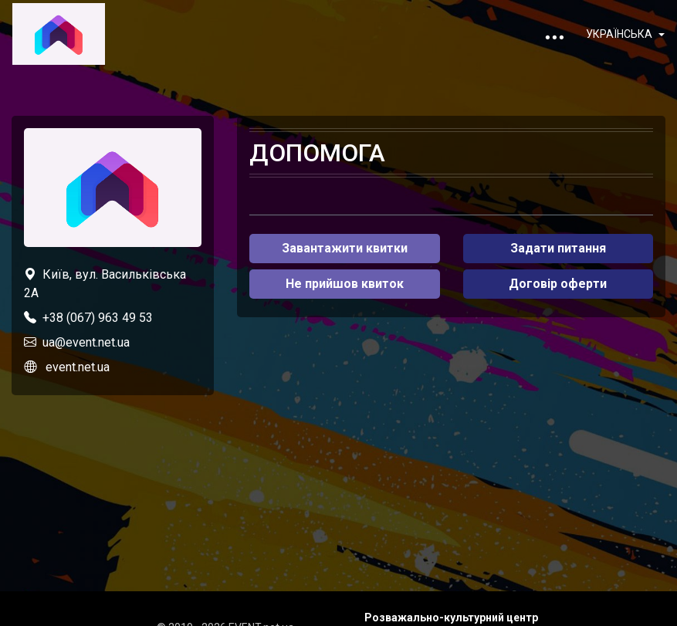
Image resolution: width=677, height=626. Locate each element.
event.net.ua (78, 367)
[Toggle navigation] (554, 34)
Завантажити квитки (345, 248)
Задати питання (558, 248)
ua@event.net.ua (86, 342)
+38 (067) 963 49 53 (97, 317)
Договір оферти (558, 283)
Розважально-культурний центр (451, 617)
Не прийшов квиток (345, 283)
